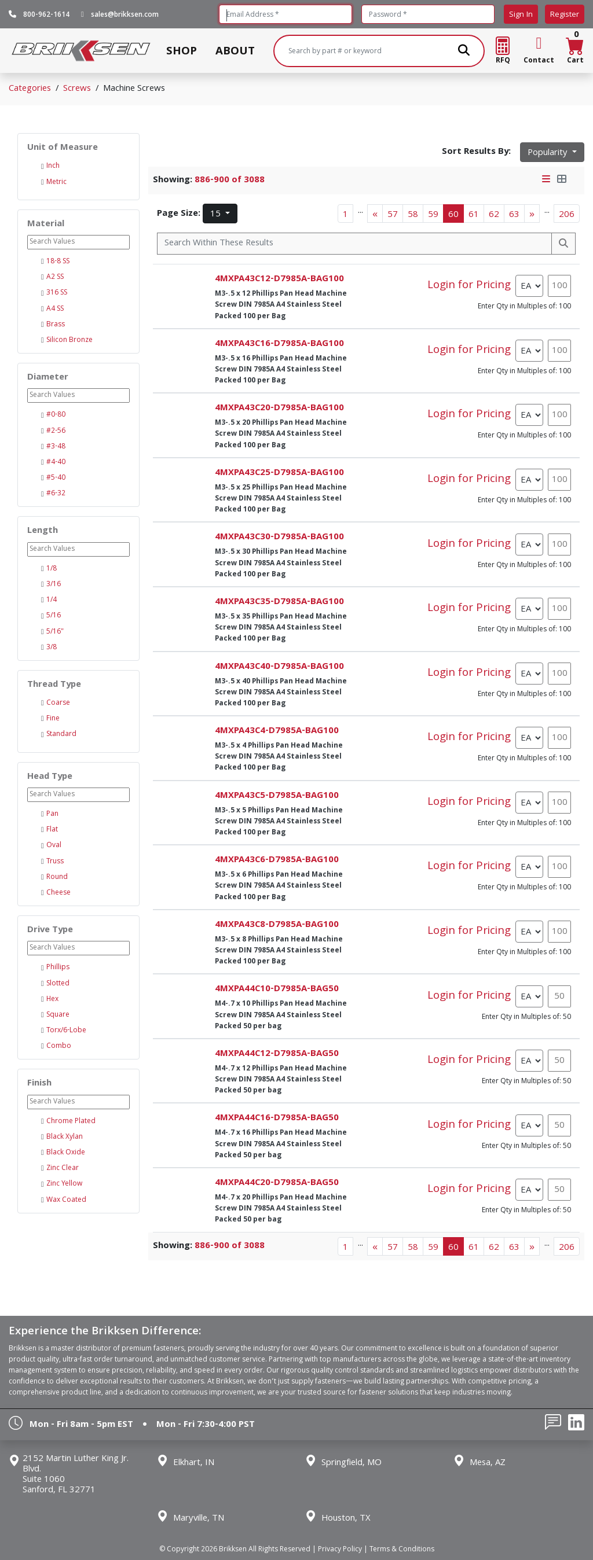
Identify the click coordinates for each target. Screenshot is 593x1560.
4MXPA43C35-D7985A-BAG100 (279, 602)
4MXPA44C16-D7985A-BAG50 (277, 1118)
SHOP (181, 51)
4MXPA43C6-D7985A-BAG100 (277, 860)
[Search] (379, 51)
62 (494, 215)
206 (566, 215)
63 (514, 215)
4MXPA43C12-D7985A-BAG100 (279, 279)
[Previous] (375, 213)
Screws (77, 89)
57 (392, 215)
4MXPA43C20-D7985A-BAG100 (279, 408)
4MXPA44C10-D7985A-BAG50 (277, 989)
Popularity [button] (549, 153)
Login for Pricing (469, 286)
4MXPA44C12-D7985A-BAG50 (277, 1054)
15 (216, 214)
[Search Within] (354, 244)
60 (453, 215)
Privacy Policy (340, 1550)
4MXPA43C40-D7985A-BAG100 (279, 667)
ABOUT (235, 51)
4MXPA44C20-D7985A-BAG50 (277, 1183)
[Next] (532, 213)
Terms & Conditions (401, 1550)
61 (473, 215)
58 (413, 215)
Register (564, 15)
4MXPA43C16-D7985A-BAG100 (279, 344)
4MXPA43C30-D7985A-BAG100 (279, 537)
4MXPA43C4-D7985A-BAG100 (277, 731)
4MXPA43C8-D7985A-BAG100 (277, 925)
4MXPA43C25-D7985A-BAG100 (279, 473)
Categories (30, 89)
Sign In (521, 15)
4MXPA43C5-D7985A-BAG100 (277, 796)
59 (433, 215)
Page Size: (178, 214)
